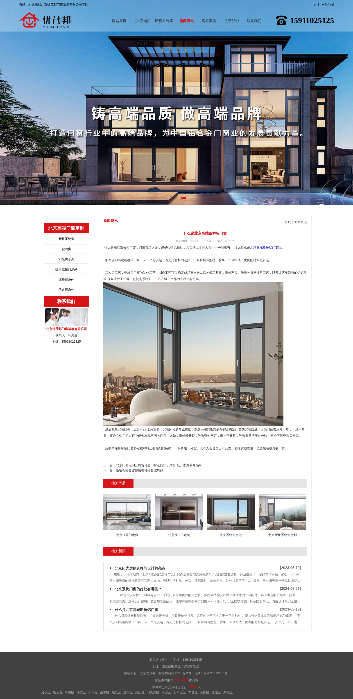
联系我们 (254, 14)
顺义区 (116, 692)
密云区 (58, 692)
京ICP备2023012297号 (211, 673)
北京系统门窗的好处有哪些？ (138, 589)
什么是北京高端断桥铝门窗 (136, 610)
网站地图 (327, 4)
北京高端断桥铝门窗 (264, 247)
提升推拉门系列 (66, 269)
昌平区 (104, 692)
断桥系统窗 (164, 14)
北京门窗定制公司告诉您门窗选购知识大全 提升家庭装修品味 (159, 465)
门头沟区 (153, 692)
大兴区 (93, 692)
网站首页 (119, 14)
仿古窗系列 (66, 289)
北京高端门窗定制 (141, 14)
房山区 (140, 692)
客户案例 (209, 14)
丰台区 (193, 692)
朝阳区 (204, 692)
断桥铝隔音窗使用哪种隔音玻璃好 (139, 470)
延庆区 (46, 692)
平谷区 (69, 692)
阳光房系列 (66, 259)
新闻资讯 (186, 14)
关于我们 (232, 14)
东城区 (228, 692)
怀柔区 (81, 692)
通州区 (128, 692)
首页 (288, 222)
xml (316, 4)
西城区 (216, 692)
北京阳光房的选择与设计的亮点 (140, 568)
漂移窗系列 (66, 279)
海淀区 (166, 692)
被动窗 (66, 249)
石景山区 (179, 692)
